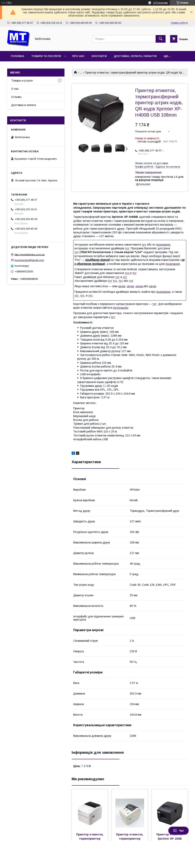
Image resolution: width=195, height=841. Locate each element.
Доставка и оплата (23, 105)
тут (144, 244)
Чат (178, 830)
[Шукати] (161, 39)
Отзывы (16, 96)
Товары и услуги (22, 80)
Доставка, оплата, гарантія (135, 56)
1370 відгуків (160, 2)
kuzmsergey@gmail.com (29, 260)
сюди (121, 286)
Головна (17, 56)
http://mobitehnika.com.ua (30, 254)
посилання (163, 244)
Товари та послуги (46, 56)
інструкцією (120, 307)
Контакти (99, 56)
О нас (15, 88)
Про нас (78, 56)
